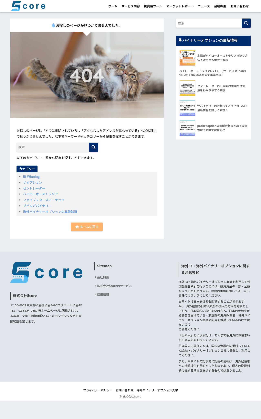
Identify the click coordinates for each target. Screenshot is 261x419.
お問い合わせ (239, 6)
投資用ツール (153, 6)
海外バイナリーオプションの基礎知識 (50, 211)
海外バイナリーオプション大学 (157, 390)
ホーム (112, 6)
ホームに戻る (87, 226)
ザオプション (32, 182)
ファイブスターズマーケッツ (43, 199)
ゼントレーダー (34, 188)
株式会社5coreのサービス (114, 286)
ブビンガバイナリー (37, 205)
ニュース (204, 6)
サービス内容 (131, 6)
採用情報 (103, 294)
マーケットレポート (180, 6)
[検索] (93, 147)
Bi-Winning (31, 176)
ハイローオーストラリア (40, 194)
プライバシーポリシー (98, 390)
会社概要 (220, 6)
